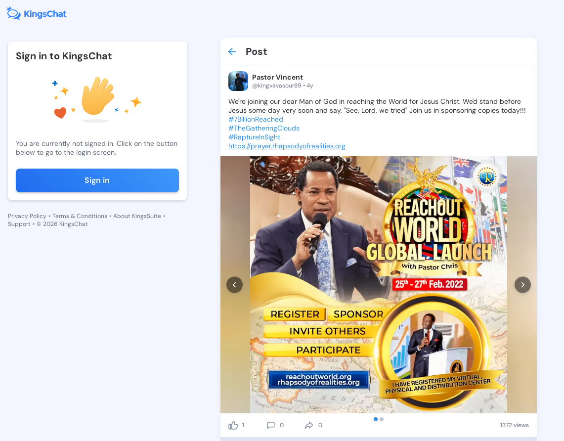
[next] (523, 285)
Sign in (97, 180)
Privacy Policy (27, 216)
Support (19, 224)
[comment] (271, 425)
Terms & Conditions (79, 216)
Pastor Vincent (277, 77)
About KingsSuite (137, 216)
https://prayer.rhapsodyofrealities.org (287, 145)
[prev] (234, 285)
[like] (233, 425)
